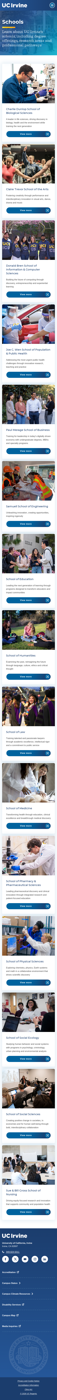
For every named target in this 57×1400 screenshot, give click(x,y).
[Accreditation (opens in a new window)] (28, 1272)
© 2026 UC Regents (28, 1394)
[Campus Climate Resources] (28, 1294)
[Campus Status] (28, 1283)
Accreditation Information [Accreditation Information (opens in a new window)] (28, 1385)
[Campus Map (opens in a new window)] (28, 1315)
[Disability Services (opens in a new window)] (28, 1305)
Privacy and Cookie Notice (28, 1381)
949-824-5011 (12, 1252)
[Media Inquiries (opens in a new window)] (28, 1326)
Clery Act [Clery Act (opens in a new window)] (28, 1389)
